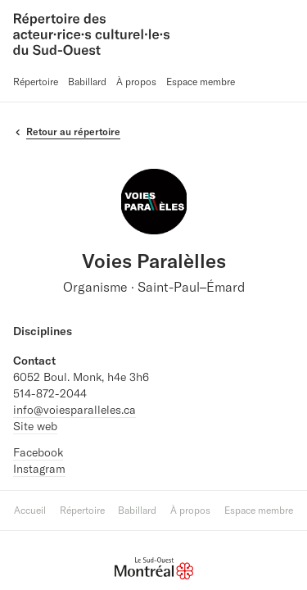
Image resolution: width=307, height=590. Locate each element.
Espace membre (200, 81)
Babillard (87, 81)
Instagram (39, 468)
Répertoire (35, 81)
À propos (136, 81)
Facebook (38, 452)
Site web (35, 426)
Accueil (30, 510)
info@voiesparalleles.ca (74, 409)
